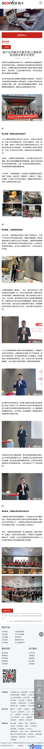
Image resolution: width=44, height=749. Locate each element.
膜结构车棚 (22, 703)
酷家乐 (12, 709)
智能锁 (23, 695)
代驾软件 (29, 700)
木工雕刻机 (31, 703)
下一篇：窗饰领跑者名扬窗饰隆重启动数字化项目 (24, 621)
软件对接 (5, 709)
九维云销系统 (19, 631)
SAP (22, 717)
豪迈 (26, 723)
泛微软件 (21, 720)
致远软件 (29, 720)
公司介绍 (32, 653)
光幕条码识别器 (35, 731)
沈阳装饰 (13, 703)
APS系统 (4, 640)
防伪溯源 (5, 658)
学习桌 (32, 692)
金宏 (26, 726)
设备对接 (5, 723)
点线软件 (27, 709)
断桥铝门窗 (14, 706)
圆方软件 (21, 712)
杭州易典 (13, 729)
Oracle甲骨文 (14, 717)
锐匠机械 (22, 737)
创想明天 (18, 714)
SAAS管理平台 (20, 642)
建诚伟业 (33, 723)
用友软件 (13, 720)
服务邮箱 (5, 661)
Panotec (29, 729)
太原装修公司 (14, 692)
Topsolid (13, 712)
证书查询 (5, 664)
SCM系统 (5, 642)
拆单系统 (18, 637)
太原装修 (13, 700)
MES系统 (5, 634)
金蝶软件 (29, 717)
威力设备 (13, 723)
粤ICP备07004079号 (7, 746)
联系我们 (32, 658)
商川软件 (26, 714)
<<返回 (6, 47)
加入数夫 (32, 661)
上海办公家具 (32, 695)
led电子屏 (26, 697)
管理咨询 (5, 655)
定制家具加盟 (14, 695)
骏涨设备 (39, 734)
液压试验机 (31, 706)
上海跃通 (33, 726)
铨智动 (20, 723)
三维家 (19, 709)
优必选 (12, 726)
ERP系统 (4, 631)
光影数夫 (32, 655)
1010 (28, 712)
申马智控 (21, 729)
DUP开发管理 (19, 634)
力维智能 (13, 739)
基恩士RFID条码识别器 (17, 734)
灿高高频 (20, 726)
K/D (11, 714)
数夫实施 (5, 653)
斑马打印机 (31, 737)
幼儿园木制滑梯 (15, 697)
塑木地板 (24, 692)
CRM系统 (5, 637)
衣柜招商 (21, 700)
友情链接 (5, 692)
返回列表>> (7, 610)
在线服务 (20, 746)
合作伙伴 (32, 664)
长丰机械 (31, 734)
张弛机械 (14, 737)
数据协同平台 (19, 640)
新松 (26, 731)
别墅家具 (23, 706)
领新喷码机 (14, 731)
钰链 (21, 731)
